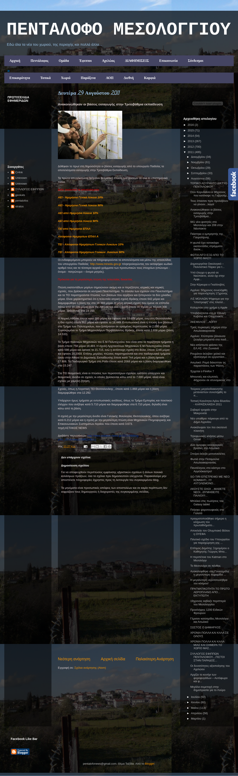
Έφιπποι (85, 60)
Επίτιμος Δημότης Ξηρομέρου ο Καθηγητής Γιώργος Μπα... (209, 550)
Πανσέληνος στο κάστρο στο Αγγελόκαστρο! (207, 469)
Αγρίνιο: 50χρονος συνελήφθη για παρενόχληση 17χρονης (208, 292)
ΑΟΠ (110, 78)
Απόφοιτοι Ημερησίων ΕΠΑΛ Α (78, 236)
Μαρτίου (196, 718)
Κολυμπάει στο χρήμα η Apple (208, 307)
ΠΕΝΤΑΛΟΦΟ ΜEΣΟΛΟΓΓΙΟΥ (118, 30)
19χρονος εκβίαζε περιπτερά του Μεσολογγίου (208, 602)
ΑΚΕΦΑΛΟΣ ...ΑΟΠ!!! (203, 321)
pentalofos (21, 200)
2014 (191, 135)
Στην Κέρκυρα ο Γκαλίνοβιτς (207, 284)
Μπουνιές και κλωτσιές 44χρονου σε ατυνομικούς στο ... (210, 380)
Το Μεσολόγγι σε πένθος (205, 565)
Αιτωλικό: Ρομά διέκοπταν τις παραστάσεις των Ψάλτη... (208, 364)
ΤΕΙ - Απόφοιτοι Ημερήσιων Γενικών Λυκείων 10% (91, 244)
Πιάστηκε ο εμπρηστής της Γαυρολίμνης (206, 235)
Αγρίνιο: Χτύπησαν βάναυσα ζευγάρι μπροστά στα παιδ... (209, 337)
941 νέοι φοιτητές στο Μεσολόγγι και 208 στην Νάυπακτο (206, 225)
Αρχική (14, 60)
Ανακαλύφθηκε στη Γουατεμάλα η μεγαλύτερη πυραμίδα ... (209, 573)
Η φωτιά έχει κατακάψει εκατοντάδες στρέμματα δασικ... (206, 246)
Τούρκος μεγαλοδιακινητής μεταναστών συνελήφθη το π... (208, 392)
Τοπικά (45, 78)
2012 (191, 146)
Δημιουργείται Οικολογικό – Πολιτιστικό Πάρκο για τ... (207, 265)
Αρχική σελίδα (113, 659)
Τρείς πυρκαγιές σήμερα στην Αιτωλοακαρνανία (208, 329)
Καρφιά (150, 78)
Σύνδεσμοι (195, 60)
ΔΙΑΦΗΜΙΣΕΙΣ (137, 60)
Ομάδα (64, 60)
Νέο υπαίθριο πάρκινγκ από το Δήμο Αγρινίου (209, 420)
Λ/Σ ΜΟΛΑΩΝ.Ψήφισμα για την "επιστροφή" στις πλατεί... (209, 300)
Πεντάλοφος (39, 60)
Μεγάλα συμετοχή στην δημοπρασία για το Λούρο (207, 688)
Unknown (21, 177)
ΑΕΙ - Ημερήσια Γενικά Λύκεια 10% (80, 197)
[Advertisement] (116, 624)
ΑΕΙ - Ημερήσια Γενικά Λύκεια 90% (80, 205)
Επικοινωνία (168, 60)
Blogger (149, 763)
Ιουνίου (196, 702)
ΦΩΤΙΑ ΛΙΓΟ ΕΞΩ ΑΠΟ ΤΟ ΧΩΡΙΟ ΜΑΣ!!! (206, 256)
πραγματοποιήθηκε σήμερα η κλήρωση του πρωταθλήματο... (208, 522)
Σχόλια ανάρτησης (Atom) (90, 667)
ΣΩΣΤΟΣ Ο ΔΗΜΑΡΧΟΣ (205, 627)
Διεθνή (129, 78)
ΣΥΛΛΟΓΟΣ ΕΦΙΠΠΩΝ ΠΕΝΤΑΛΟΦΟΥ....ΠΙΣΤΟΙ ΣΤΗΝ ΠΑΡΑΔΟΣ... (207, 657)
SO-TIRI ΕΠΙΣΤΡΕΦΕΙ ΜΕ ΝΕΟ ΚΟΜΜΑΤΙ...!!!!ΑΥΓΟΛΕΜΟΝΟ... (210, 480)
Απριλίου (197, 713)
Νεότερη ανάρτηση (74, 659)
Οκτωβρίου (198, 167)
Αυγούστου (198, 178)
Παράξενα (88, 78)
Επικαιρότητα (19, 78)
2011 (191, 152)
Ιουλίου (196, 697)
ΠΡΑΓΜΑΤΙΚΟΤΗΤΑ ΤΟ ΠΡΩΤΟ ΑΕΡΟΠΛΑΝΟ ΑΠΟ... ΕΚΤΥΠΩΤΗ (210, 592)
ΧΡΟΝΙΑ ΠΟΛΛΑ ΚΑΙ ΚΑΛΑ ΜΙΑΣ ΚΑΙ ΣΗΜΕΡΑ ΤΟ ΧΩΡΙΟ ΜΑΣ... (207, 645)
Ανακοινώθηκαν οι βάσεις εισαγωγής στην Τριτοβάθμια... (205, 213)
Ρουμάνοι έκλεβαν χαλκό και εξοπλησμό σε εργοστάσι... (208, 355)
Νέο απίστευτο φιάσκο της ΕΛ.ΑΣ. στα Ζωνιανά (206, 346)
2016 (191, 124)
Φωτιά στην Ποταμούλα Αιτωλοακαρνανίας (204, 460)
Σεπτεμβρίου (199, 173)
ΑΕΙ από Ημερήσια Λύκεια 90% (78, 221)
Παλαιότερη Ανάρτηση (155, 659)
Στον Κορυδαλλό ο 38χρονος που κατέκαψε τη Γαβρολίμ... (209, 193)
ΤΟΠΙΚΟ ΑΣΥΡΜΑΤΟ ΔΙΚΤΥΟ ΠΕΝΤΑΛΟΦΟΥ (208, 185)
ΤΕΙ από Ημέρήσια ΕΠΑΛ (74, 228)
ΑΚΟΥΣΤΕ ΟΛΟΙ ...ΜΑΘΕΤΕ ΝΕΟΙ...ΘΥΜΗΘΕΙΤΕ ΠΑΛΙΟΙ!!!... (208, 492)
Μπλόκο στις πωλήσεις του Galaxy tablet (206, 502)
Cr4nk (19, 172)
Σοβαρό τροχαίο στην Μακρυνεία (203, 411)
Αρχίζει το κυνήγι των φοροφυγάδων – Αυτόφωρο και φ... (208, 678)
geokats (20, 195)
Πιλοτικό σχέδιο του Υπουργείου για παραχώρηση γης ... (210, 541)
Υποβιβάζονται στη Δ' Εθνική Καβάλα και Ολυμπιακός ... (208, 314)
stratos (19, 206)
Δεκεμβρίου (198, 156)
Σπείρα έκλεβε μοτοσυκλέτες (207, 453)
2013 (191, 141)
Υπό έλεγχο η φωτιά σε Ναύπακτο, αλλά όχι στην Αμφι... (207, 276)
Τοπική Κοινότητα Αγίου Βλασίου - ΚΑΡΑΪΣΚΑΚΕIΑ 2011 (210, 402)
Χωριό (65, 78)
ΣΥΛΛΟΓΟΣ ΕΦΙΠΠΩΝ (29, 189)
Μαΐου (195, 707)
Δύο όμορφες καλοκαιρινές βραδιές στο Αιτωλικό (206, 446)
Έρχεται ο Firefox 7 (202, 371)
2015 (191, 130)
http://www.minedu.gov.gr (105, 264)
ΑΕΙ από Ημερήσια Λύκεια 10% (78, 213)
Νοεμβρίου (198, 162)
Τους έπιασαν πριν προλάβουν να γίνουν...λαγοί (209, 202)
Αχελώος (108, 60)
